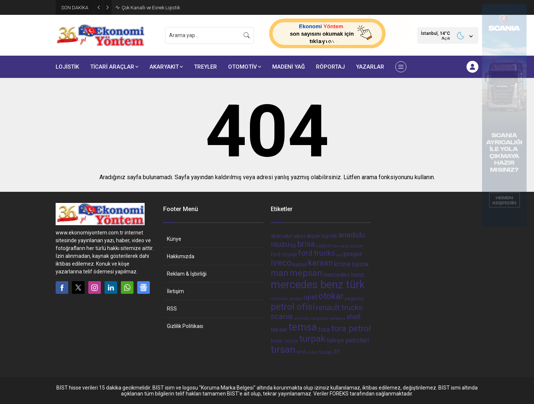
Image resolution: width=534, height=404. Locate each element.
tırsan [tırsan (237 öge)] (283, 349)
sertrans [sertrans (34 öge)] (337, 318)
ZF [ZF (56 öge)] (336, 351)
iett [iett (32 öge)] (339, 255)
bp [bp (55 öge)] (293, 245)
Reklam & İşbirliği (187, 274)
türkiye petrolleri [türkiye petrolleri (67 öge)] (348, 340)
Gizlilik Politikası (185, 326)
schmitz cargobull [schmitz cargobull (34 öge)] (311, 318)
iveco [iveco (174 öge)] (281, 262)
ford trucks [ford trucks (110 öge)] (316, 253)
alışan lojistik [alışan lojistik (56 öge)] (321, 236)
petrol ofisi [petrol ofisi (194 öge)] (293, 306)
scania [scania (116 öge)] (282, 316)
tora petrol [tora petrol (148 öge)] (351, 328)
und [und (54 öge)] (301, 351)
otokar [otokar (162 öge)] (331, 296)
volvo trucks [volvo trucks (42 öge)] (319, 352)
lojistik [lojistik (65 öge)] (360, 264)
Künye (174, 239)
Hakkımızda (180, 256)
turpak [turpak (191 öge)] (312, 338)
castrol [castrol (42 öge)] (323, 246)
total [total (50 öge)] (276, 341)
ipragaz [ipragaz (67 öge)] (352, 253)
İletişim (175, 291)
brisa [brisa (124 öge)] (306, 244)
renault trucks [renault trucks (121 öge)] (339, 307)
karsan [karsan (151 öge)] (320, 263)
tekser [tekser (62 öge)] (279, 329)
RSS (172, 309)
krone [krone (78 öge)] (342, 264)
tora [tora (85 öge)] (324, 329)
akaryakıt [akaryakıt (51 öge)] (281, 236)
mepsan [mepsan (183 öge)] (306, 273)
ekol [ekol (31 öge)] (335, 246)
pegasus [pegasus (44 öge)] (354, 298)
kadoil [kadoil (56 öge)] (300, 264)
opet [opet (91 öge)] (310, 297)
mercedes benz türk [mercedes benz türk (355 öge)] (318, 284)
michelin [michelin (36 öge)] (279, 298)
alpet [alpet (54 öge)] (299, 236)
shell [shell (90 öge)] (353, 317)
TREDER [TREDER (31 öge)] (290, 341)
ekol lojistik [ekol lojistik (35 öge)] (351, 246)
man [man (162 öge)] (280, 273)
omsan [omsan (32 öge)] (295, 298)
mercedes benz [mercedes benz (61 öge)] (343, 274)
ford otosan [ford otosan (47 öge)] (284, 254)
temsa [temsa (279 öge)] (303, 327)
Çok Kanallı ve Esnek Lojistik (151, 7)
